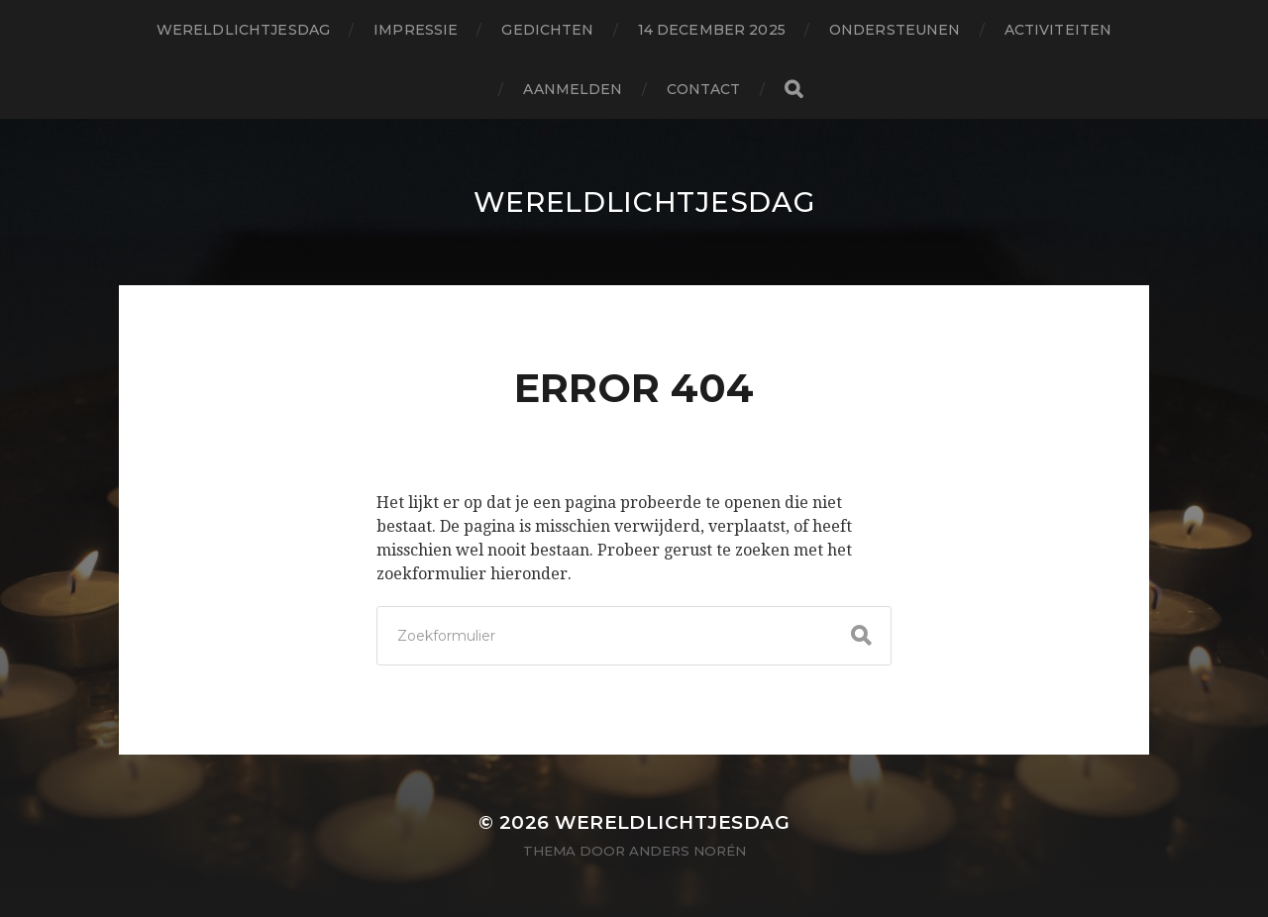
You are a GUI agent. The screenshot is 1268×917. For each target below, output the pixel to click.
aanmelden (572, 89)
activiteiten (1058, 30)
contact (704, 89)
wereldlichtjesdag (243, 30)
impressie (415, 30)
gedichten (547, 30)
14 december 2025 (712, 30)
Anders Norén (687, 851)
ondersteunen (895, 30)
